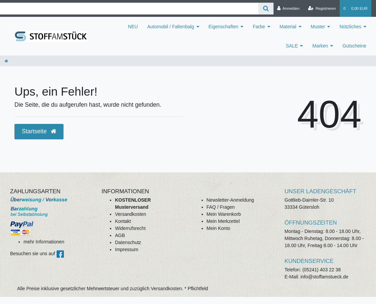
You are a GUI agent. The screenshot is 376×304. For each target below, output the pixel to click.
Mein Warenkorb (224, 214)
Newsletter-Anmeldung (230, 200)
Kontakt (123, 221)
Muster (318, 26)
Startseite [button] (39, 131)
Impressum (126, 249)
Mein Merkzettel (223, 221)
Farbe (259, 26)
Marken (320, 45)
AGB (120, 235)
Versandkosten (130, 214)
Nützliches (350, 26)
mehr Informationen (44, 241)
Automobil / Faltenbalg (170, 26)
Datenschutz (128, 242)
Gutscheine (354, 45)
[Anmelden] (288, 8)
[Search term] (129, 8)
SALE (292, 45)
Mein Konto (219, 228)
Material (288, 26)
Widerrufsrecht (130, 228)
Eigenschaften (224, 26)
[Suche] (266, 8)
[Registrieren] (321, 8)
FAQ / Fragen (221, 207)
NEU (133, 26)
